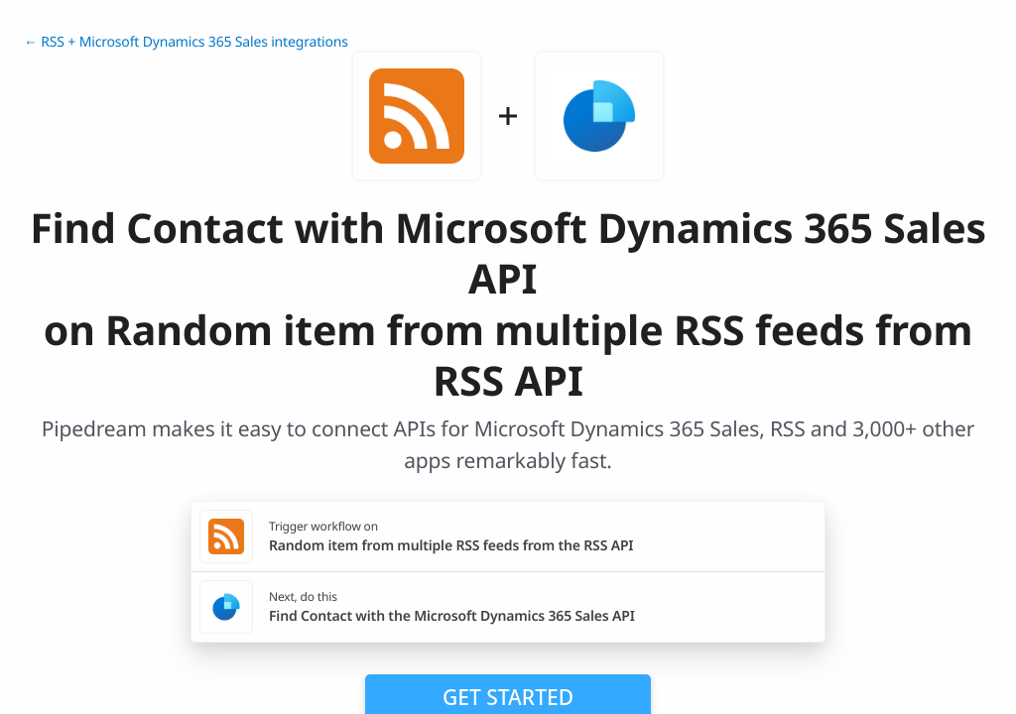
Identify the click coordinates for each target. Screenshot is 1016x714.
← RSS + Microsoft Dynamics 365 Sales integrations (186, 42)
